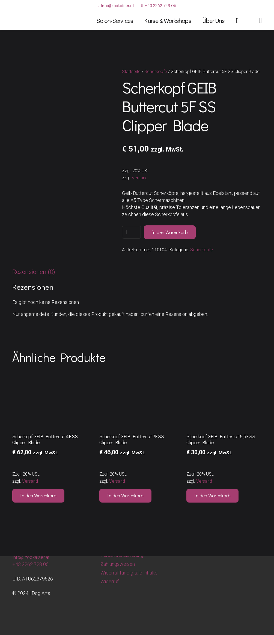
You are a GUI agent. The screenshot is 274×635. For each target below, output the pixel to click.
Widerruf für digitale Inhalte (128, 573)
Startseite (131, 71)
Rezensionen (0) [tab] (33, 271)
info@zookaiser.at (31, 557)
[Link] (260, 20)
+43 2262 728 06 (30, 564)
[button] (38, 496)
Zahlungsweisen (117, 564)
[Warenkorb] (237, 20)
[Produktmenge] (131, 232)
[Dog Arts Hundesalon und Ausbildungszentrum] (30, 20)
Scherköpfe (155, 71)
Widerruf (109, 581)
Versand (140, 177)
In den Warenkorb (169, 232)
